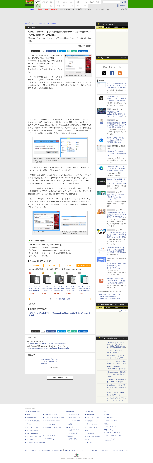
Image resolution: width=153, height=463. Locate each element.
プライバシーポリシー (83, 450)
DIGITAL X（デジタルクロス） (54, 427)
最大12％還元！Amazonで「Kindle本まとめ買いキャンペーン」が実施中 (116, 197)
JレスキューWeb (92, 424)
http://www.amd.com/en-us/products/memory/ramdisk (47, 343)
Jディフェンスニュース (94, 417)
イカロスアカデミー (93, 427)
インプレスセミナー (51, 424)
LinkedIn (84, 51)
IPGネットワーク (108, 430)
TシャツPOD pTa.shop (113, 432)
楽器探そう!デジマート (75, 417)
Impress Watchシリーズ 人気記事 (112, 305)
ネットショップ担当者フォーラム (54, 417)
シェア (52, 51)
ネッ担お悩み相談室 (33, 430)
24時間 (108, 27)
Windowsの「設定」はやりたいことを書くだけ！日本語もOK (116, 153)
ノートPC (36, 265)
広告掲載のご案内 (57, 450)
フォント (109, 9)
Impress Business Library (52, 421)
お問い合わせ (46, 450)
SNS (97, 9)
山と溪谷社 (69, 427)
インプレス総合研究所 (33, 421)
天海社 (108, 414)
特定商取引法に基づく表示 (120, 450)
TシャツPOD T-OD (74, 421)
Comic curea (109, 417)
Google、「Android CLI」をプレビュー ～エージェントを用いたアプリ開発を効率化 (116, 181)
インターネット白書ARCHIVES (36, 442)
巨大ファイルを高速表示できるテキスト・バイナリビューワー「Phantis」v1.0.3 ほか (116, 85)
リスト (43, 51)
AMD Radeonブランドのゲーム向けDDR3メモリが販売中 (49, 361)
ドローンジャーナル (33, 427)
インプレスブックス (51, 435)
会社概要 (94, 450)
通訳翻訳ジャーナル (93, 421)
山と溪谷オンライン (74, 430)
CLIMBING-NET (73, 433)
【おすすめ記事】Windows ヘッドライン (114, 338)
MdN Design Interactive (93, 436)
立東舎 (70, 424)
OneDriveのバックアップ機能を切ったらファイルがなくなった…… (116, 387)
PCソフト (52, 265)
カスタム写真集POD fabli (113, 435)
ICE (105, 412)
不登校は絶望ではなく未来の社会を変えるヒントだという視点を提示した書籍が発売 (116, 125)
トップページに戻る (60, 377)
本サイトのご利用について (32, 450)
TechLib (89, 442)
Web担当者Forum (32, 417)
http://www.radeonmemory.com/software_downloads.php (48, 348)
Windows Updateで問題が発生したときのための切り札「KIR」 (116, 374)
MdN (86, 430)
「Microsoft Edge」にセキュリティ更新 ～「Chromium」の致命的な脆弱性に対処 (116, 168)
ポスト (37, 51)
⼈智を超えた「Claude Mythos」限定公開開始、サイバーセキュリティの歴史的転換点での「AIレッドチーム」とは (116, 116)
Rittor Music (70, 412)
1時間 (100, 27)
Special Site (105, 58)
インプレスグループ (105, 450)
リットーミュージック (75, 414)
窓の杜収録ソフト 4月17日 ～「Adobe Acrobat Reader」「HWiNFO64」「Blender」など (109, 296)
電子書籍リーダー (84, 265)
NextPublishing (49, 439)
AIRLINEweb (90, 414)
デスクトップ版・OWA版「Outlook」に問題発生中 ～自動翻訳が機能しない (116, 140)
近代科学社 (69, 436)
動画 (102, 9)
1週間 (116, 27)
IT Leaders (30, 424)
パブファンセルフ (111, 426)
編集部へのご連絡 (70, 450)
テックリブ (88, 439)
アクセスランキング (108, 24)
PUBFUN (106, 424)
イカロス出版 (89, 412)
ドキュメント (89, 9)
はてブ (63, 51)
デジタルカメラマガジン (34, 436)
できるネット (31, 439)
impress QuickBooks (111, 421)
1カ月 (124, 27)
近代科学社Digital (73, 439)
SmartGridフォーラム (51, 414)
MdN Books (90, 433)
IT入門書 (68, 265)
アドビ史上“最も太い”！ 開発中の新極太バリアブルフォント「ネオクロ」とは (116, 266)
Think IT (29, 414)
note (74, 51)
